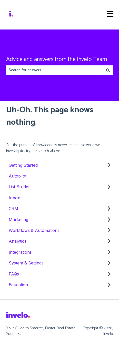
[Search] (108, 70)
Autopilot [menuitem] (17, 176)
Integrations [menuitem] (20, 252)
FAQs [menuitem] (14, 274)
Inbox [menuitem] (14, 197)
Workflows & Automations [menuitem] (34, 230)
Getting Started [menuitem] (23, 165)
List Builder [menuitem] (19, 186)
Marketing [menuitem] (18, 219)
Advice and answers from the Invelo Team (56, 59)
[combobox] (54, 70)
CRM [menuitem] (13, 208)
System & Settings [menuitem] (26, 262)
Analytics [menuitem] (17, 241)
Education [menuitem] (18, 284)
